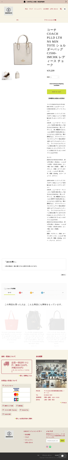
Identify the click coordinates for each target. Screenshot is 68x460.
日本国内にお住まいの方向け (57, 98)
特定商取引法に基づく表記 (61, 455)
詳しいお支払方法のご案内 (24, 418)
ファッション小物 (50, 20)
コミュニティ (38, 9)
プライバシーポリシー (47, 455)
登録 (62, 440)
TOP (38, 455)
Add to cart (56, 91)
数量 (48, 77)
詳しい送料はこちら (26, 375)
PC (18, 20)
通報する (63, 274)
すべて (9, 292)
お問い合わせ (54, 9)
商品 (26, 9)
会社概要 (46, 9)
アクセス (64, 403)
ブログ (31, 9)
